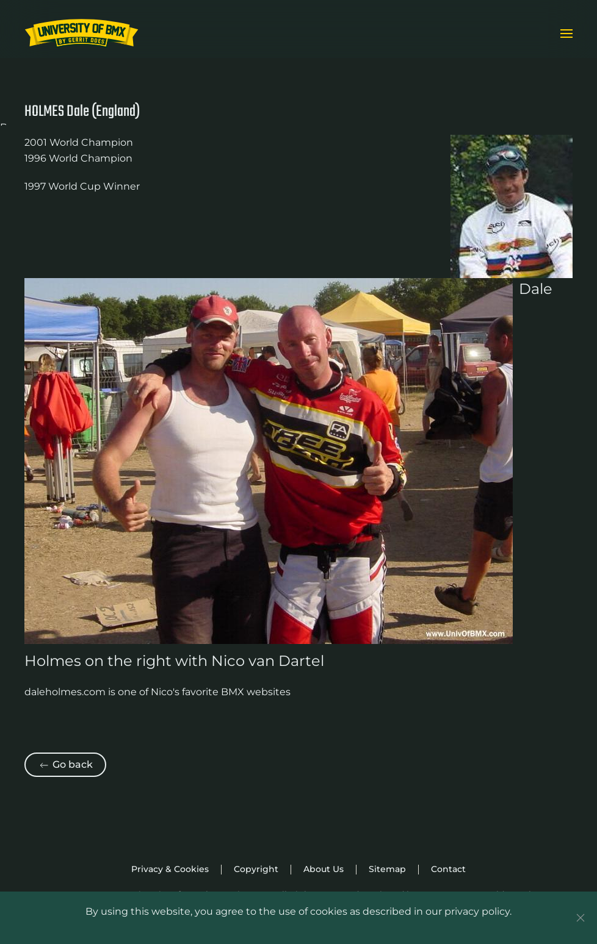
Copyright (256, 869)
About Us (323, 869)
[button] (566, 33)
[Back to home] (81, 33)
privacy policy (477, 911)
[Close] (580, 918)
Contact (448, 869)
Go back (65, 765)
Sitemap (387, 869)
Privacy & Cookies (170, 869)
